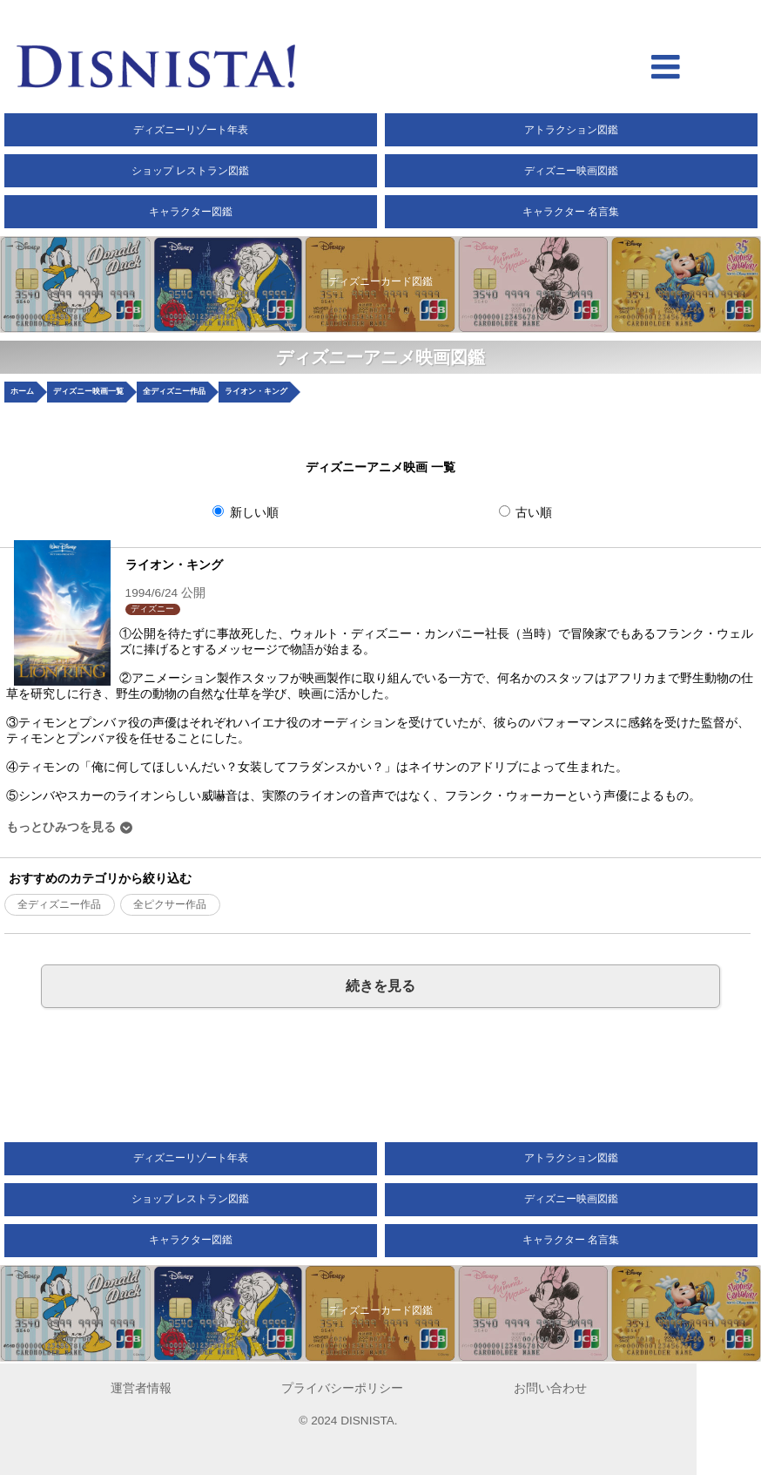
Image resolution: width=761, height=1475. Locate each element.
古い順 (526, 512)
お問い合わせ (550, 1388)
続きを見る (380, 985)
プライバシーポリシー (342, 1388)
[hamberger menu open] (665, 69)
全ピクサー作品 (169, 904)
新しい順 (245, 512)
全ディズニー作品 (59, 904)
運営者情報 (141, 1388)
